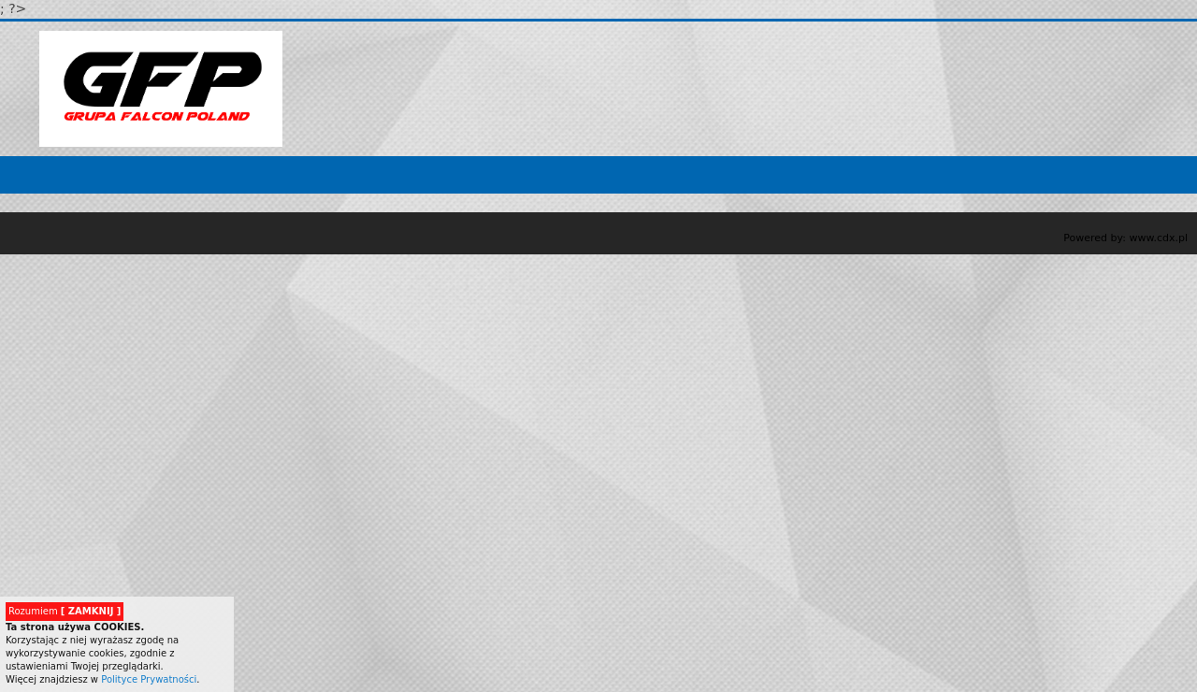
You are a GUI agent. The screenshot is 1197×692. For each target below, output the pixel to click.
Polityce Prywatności (148, 679)
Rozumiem (64, 611)
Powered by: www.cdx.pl (1125, 238)
